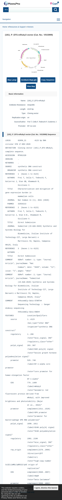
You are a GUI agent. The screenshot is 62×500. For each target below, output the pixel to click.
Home (4, 27)
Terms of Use (21, 498)
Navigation (6, 19)
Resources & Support (17, 27)
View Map (31, 86)
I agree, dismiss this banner (45, 488)
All (5, 10)
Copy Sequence (47, 80)
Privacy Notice (6, 498)
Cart (53, 3)
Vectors (30, 27)
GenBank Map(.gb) (29, 80)
